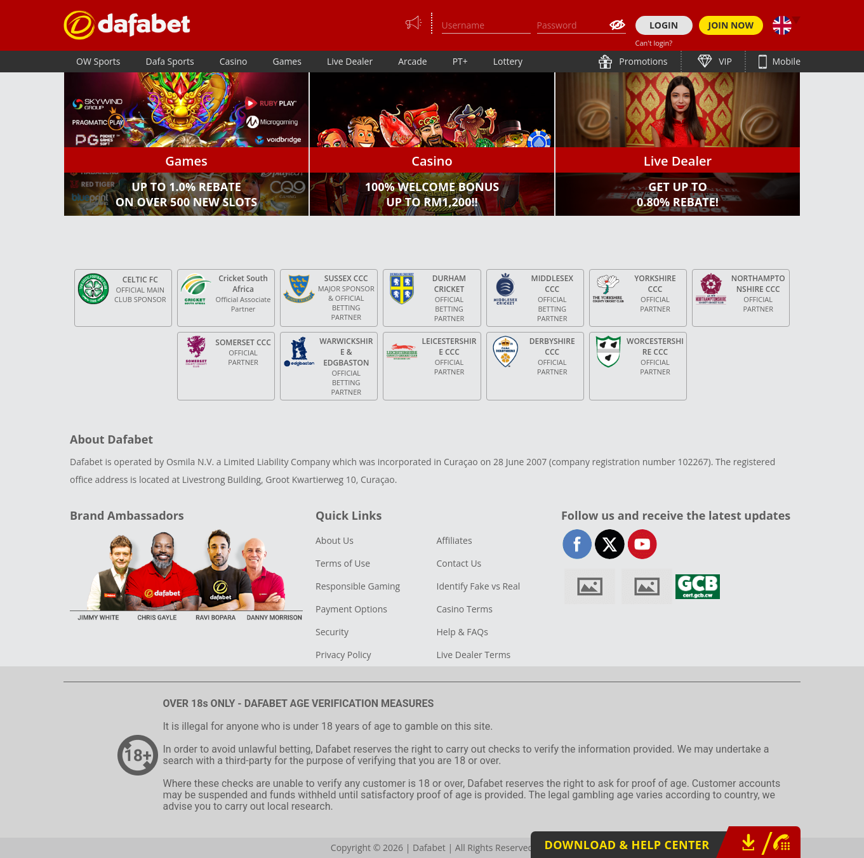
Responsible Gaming (358, 586)
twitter (610, 544)
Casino (234, 61)
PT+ (460, 61)
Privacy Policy (343, 655)
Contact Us (458, 563)
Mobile (785, 61)
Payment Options (351, 609)
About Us (335, 540)
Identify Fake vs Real (478, 586)
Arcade (412, 61)
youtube (642, 544)
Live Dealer (350, 61)
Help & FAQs (462, 632)
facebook (577, 544)
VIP (724, 61)
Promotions (642, 61)
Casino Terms (464, 609)
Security (332, 632)
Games (286, 61)
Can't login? (654, 43)
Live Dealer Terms (473, 655)
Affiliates (454, 540)
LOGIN (663, 25)
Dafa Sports (170, 61)
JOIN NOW (731, 25)
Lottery (507, 61)
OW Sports (98, 61)
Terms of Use (343, 563)
